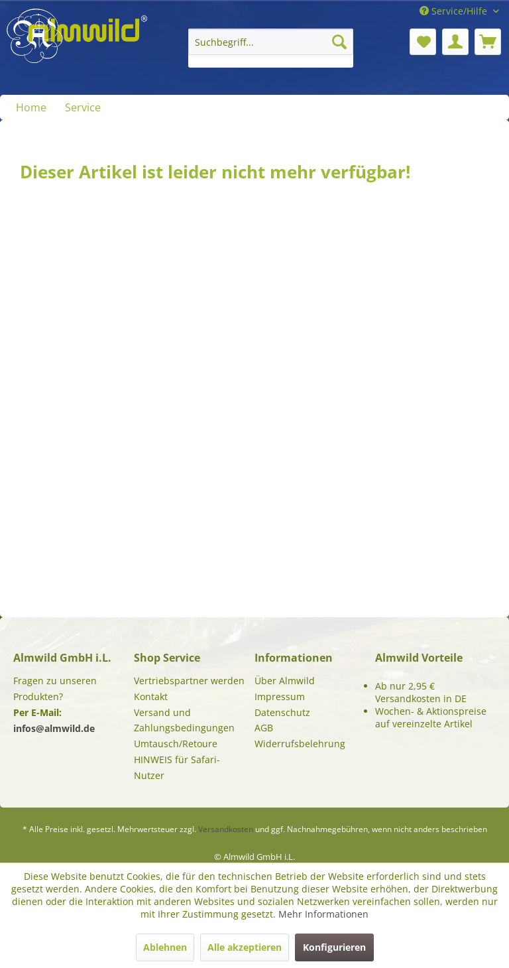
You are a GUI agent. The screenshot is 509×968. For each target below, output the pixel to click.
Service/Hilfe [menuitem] (455, 11)
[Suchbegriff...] (271, 42)
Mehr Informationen (323, 914)
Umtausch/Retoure (175, 743)
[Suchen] (339, 42)
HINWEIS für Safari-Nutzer (177, 767)
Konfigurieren (334, 947)
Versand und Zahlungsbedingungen (184, 720)
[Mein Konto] (455, 42)
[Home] (31, 107)
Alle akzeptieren (244, 947)
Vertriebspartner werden (189, 680)
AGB (263, 727)
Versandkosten (225, 829)
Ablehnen (165, 947)
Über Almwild (284, 680)
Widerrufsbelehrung (299, 743)
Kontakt (151, 696)
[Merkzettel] (423, 42)
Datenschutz (282, 712)
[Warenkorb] (488, 42)
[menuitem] (271, 48)
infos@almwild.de (54, 728)
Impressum (279, 696)
